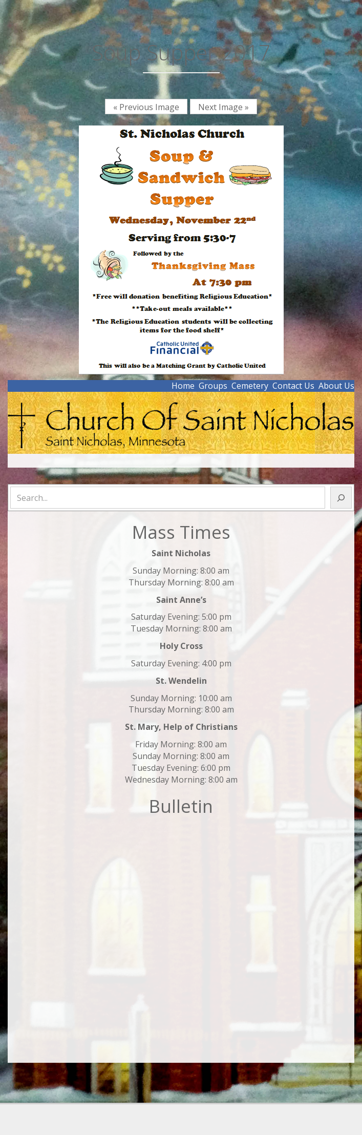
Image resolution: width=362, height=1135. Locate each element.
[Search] (341, 498)
